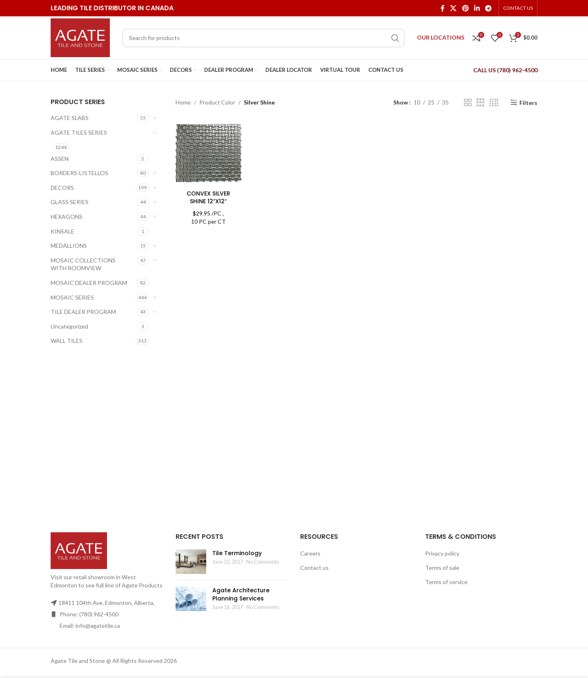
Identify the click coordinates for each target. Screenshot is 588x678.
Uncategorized (69, 326)
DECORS (62, 187)
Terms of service (446, 581)
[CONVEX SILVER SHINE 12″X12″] (208, 153)
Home (183, 102)
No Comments (262, 562)
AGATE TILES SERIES (79, 132)
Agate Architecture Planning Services (241, 594)
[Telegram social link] (488, 8)
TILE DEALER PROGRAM (83, 311)
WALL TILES (66, 340)
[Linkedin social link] (476, 8)
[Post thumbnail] (191, 561)
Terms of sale (442, 567)
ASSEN (60, 158)
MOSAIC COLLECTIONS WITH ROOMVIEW (83, 264)
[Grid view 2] (468, 103)
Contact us (314, 567)
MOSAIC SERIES (72, 297)
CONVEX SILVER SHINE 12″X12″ (208, 197)
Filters (528, 102)
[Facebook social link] (442, 8)
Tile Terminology (237, 553)
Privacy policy (442, 553)
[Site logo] (80, 36)
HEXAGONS (66, 216)
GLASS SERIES (70, 201)
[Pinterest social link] (465, 8)
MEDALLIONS (69, 245)
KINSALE (62, 231)
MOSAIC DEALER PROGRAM (89, 282)
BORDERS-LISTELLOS (79, 172)
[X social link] (453, 8)
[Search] (263, 38)
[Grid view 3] (480, 103)
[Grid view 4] (494, 103)
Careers (310, 553)
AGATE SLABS (70, 117)
